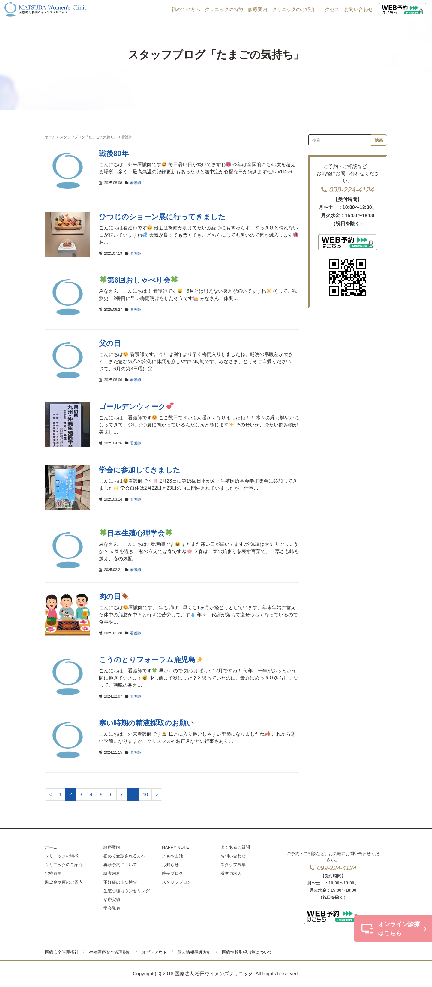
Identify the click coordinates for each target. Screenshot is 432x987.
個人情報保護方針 (194, 952)
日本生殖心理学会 (136, 533)
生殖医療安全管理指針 (110, 952)
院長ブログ (172, 873)
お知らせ (170, 864)
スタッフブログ (176, 882)
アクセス (329, 9)
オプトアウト (154, 952)
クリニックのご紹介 (293, 9)
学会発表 (112, 908)
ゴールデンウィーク (136, 406)
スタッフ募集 (233, 864)
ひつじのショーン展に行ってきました (162, 217)
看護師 (135, 183)
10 (145, 794)
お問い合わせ (358, 9)
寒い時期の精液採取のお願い (146, 723)
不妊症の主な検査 (120, 882)
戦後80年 (114, 153)
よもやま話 (172, 856)
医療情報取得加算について (247, 952)
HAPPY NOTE (175, 847)
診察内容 (112, 873)
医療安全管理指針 (62, 952)
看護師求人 (231, 873)
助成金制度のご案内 (64, 882)
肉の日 (114, 596)
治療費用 (53, 873)
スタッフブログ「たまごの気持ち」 (89, 137)
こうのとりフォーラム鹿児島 (151, 660)
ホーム (50, 137)
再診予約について (120, 864)
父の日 (110, 343)
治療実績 (112, 899)
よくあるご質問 (235, 847)
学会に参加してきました (139, 470)
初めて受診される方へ (125, 856)
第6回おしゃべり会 (139, 280)
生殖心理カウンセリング (127, 890)
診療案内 (257, 9)
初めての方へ (185, 9)
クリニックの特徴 (224, 9)
